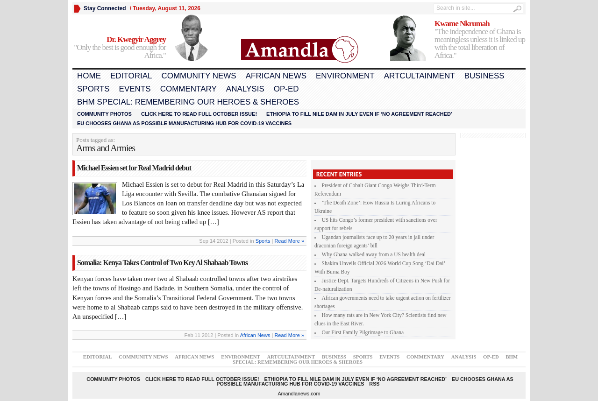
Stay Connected (105, 8)
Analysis (245, 88)
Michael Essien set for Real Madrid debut (134, 168)
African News (276, 75)
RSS (374, 384)
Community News (198, 75)
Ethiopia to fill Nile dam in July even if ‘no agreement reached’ (359, 114)
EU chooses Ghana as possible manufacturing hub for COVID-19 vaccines (184, 123)
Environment (345, 75)
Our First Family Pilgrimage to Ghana (363, 332)
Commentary (188, 88)
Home (89, 75)
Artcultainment (419, 75)
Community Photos (104, 114)
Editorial (131, 75)
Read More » (289, 241)
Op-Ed (286, 88)
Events (135, 88)
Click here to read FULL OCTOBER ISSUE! (199, 114)
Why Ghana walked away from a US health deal (374, 254)
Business (484, 75)
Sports (93, 88)
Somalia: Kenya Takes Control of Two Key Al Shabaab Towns (162, 263)
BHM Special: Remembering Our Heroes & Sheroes (188, 102)
